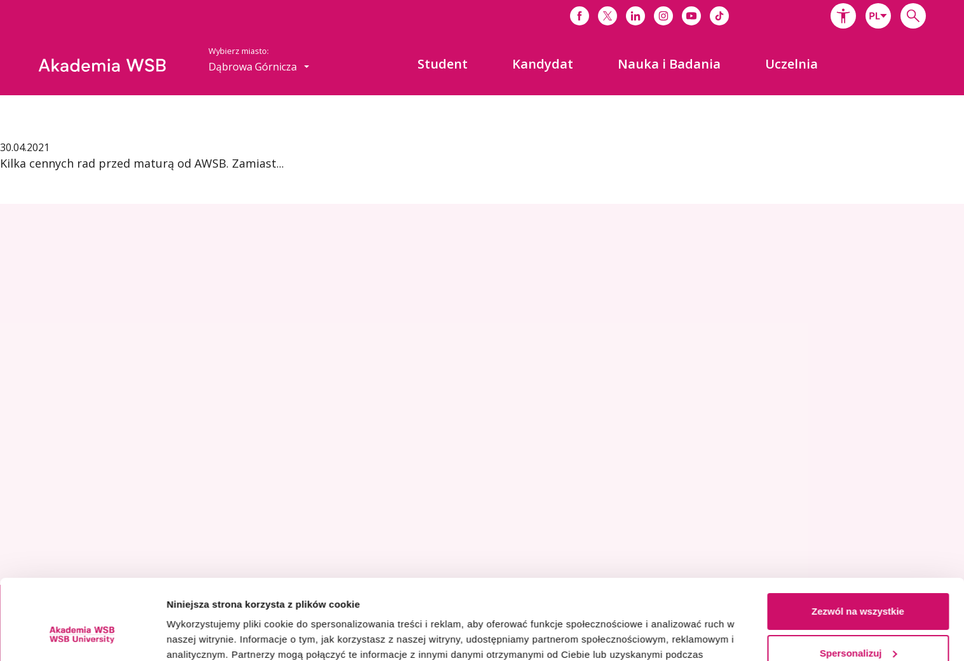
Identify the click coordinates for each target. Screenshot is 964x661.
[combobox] (878, 16)
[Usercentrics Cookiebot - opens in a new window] (82, 636)
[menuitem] (442, 64)
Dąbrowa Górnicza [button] (258, 67)
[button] (843, 16)
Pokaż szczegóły (204, 636)
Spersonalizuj (858, 583)
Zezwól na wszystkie (857, 542)
